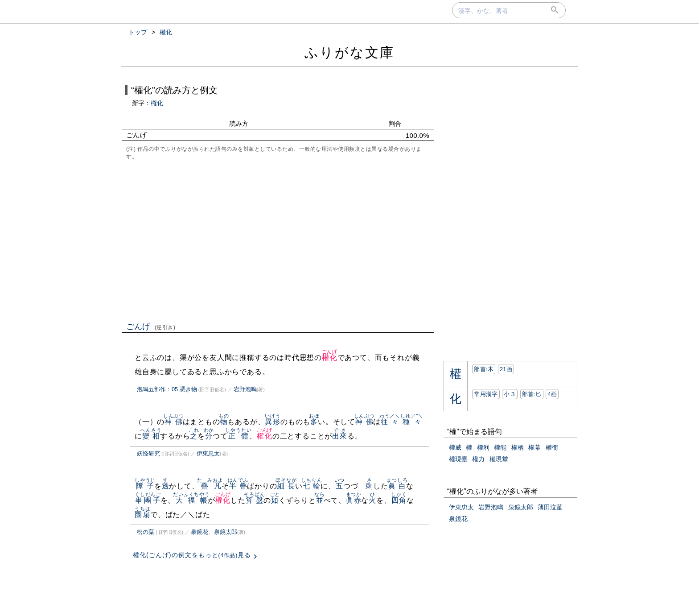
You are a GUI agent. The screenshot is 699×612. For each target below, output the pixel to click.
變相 (150, 436)
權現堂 (498, 459)
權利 (483, 447)
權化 (329, 357)
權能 (500, 447)
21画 (506, 369)
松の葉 (145, 532)
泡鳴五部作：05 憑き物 (167, 389)
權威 (455, 447)
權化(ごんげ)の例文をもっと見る (192, 554)
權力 (478, 459)
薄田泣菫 (550, 507)
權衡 (552, 447)
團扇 (142, 514)
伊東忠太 (208, 453)
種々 (412, 422)
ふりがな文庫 (349, 52)
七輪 (311, 486)
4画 (552, 394)
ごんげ (151, 326)
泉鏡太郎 (225, 532)
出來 (339, 436)
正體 (238, 436)
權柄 (517, 447)
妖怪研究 (148, 453)
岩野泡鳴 (245, 389)
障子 (145, 486)
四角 (399, 500)
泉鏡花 (199, 532)
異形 (272, 422)
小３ (510, 394)
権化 (157, 103)
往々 (389, 422)
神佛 (173, 422)
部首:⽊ (483, 369)
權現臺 (458, 459)
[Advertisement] (278, 240)
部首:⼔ (532, 394)
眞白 (397, 486)
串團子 (148, 500)
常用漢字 (486, 394)
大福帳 (191, 500)
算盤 (254, 500)
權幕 (534, 447)
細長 (285, 486)
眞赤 (354, 500)
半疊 (238, 486)
